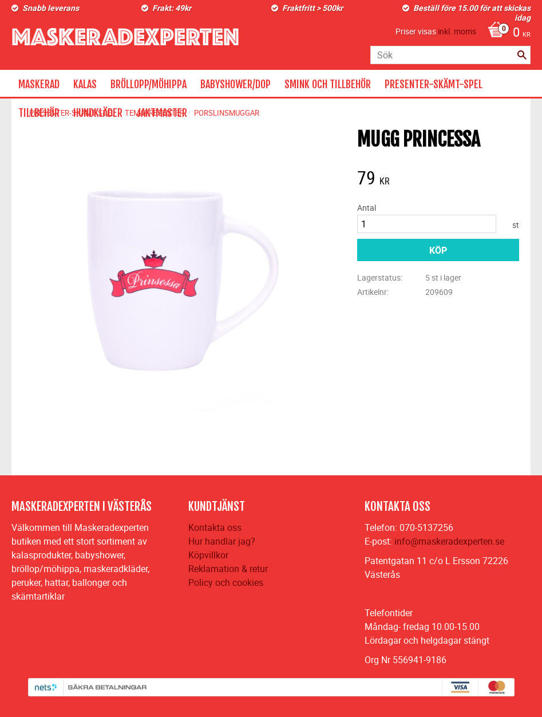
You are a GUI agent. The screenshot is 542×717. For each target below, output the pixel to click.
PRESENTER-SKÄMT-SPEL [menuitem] (433, 84)
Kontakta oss (215, 527)
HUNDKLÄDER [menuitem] (97, 113)
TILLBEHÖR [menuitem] (39, 113)
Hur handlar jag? (221, 541)
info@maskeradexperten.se (449, 541)
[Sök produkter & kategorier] (450, 55)
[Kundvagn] (506, 33)
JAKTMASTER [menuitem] (161, 113)
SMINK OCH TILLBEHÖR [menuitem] (327, 84)
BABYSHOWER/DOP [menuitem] (235, 84)
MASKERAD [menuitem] (39, 84)
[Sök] (522, 55)
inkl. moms (457, 31)
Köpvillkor (208, 555)
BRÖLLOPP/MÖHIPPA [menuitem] (148, 84)
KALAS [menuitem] (85, 84)
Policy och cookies (225, 582)
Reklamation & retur (228, 568)
